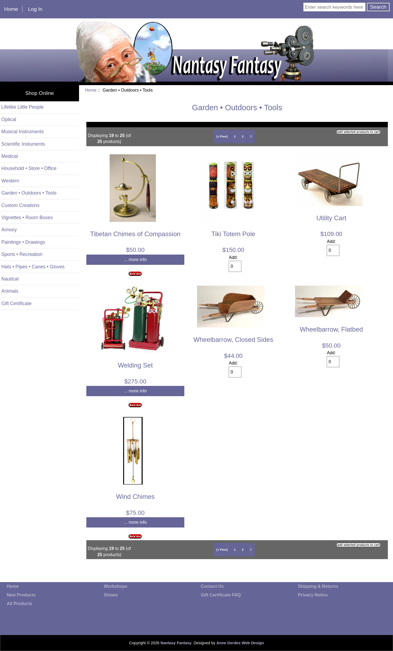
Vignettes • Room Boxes (27, 217)
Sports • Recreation (21, 254)
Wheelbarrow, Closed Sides (233, 339)
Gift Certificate (16, 303)
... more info (135, 259)
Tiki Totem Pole (233, 234)
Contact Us (212, 586)
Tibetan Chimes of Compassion (135, 234)
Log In (35, 9)
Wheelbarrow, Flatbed (331, 329)
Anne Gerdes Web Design (240, 643)
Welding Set (135, 365)
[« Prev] (222, 136)
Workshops (115, 586)
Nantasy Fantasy (176, 643)
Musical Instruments (22, 131)
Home (11, 9)
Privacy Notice (313, 595)
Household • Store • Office (29, 168)
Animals (9, 291)
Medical (9, 156)
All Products (19, 603)
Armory (9, 229)
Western (10, 180)
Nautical (10, 279)
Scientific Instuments (23, 144)
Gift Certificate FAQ (221, 595)
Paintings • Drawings (23, 242)
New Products (21, 595)
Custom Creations (20, 205)
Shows (111, 595)
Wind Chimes (135, 496)
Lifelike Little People (22, 107)
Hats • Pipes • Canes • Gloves (33, 266)
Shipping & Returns (318, 586)
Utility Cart (331, 218)
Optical (8, 119)
